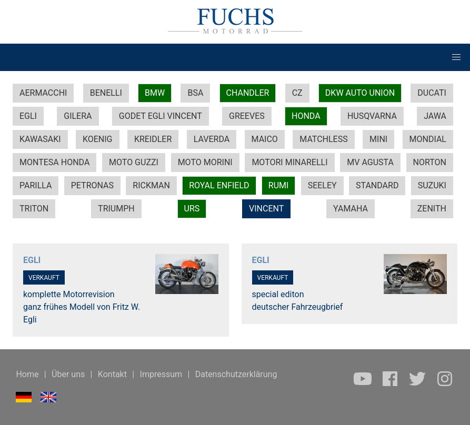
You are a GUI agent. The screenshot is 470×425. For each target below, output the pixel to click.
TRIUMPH (116, 209)
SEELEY (322, 185)
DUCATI (431, 93)
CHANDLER (247, 93)
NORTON (429, 162)
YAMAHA (350, 209)
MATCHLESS (323, 139)
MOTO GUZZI (133, 162)
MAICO (265, 139)
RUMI (278, 185)
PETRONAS (92, 185)
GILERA (78, 116)
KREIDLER (153, 139)
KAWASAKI (40, 139)
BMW (155, 93)
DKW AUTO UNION (360, 93)
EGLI (28, 116)
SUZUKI (432, 185)
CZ (297, 93)
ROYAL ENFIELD (219, 185)
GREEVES (247, 116)
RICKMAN (151, 185)
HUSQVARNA (372, 116)
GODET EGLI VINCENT (160, 116)
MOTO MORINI (205, 162)
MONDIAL (427, 139)
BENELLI (106, 93)
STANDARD (377, 185)
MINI (378, 139)
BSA (195, 93)
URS (192, 209)
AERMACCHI (43, 93)
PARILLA (35, 185)
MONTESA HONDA (54, 162)
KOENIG (98, 139)
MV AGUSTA (370, 162)
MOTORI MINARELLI (289, 162)
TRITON (33, 209)
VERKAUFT (43, 277)
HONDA (306, 116)
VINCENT (266, 209)
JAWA (435, 116)
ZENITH (431, 209)
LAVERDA (211, 139)
